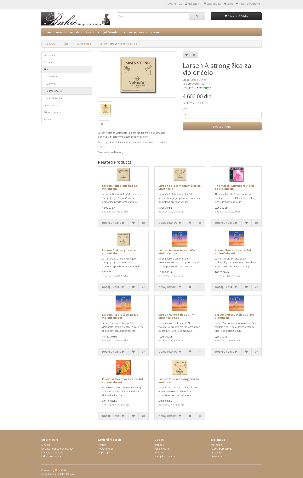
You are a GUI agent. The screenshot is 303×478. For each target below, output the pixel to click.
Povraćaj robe (105, 448)
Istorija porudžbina (221, 448)
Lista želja (216, 452)
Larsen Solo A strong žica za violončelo (178, 380)
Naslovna (50, 43)
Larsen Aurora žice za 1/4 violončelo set (176, 316)
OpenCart (60, 470)
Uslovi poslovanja (51, 456)
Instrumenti (55, 32)
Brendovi (159, 444)
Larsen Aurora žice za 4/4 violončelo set (176, 251)
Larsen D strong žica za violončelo (119, 251)
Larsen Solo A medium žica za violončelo (179, 187)
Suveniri (156, 32)
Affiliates (159, 452)
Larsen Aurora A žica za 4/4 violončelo (234, 316)
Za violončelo (84, 43)
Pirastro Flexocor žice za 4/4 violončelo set (122, 380)
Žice (88, 32)
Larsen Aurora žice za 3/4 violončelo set (233, 251)
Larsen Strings (198, 79)
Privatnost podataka (52, 452)
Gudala (74, 32)
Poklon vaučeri (162, 448)
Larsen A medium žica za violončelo (119, 187)
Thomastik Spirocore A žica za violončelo (234, 187)
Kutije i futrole (107, 32)
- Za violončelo (53, 91)
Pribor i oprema (134, 32)
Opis (103, 124)
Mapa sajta (104, 452)
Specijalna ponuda (164, 456)
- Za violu (50, 83)
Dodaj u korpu (222, 126)
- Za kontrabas (53, 98)
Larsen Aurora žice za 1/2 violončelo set (120, 316)
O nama (45, 444)
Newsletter (217, 456)
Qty (184, 109)
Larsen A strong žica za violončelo (118, 43)
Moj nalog (216, 444)
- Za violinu (51, 76)
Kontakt (102, 444)
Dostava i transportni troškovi (57, 448)
